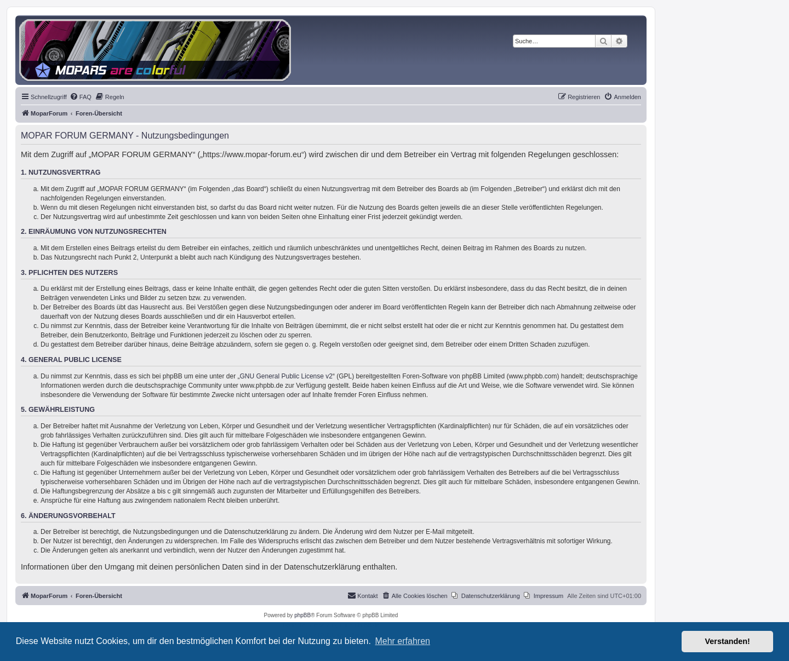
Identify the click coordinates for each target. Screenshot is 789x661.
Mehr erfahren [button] (402, 641)
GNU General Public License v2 (286, 376)
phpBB (302, 615)
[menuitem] (81, 97)
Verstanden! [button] (727, 641)
